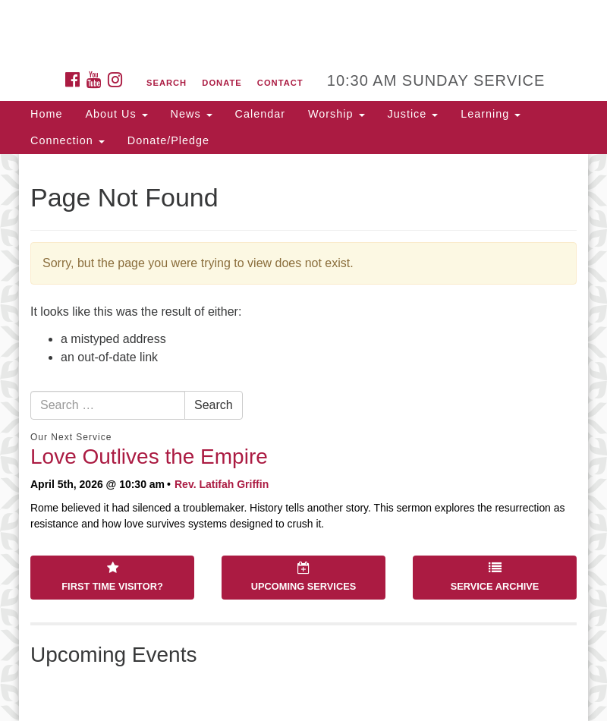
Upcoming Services (303, 577)
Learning (491, 114)
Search (166, 82)
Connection (67, 140)
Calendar (260, 114)
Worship (336, 114)
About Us (116, 114)
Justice (413, 114)
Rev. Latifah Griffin (222, 484)
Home (46, 114)
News (191, 114)
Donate (221, 82)
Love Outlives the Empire (149, 456)
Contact (280, 82)
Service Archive (495, 577)
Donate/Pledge (168, 140)
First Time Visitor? (111, 577)
